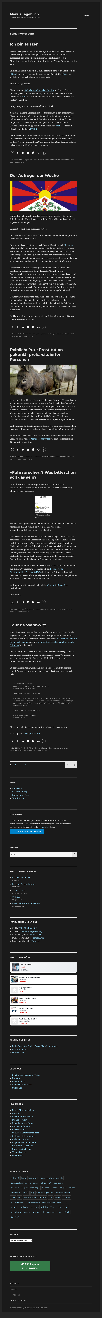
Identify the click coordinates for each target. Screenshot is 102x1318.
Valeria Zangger (19, 1155)
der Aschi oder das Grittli (38, 439)
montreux (15, 1196)
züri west (15, 1220)
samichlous (69, 456)
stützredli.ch (18, 1056)
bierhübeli (33, 1181)
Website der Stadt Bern (57, 585)
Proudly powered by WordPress (36, 1311)
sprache (63, 609)
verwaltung (16, 1215)
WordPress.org (19, 798)
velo (65, 1210)
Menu (87, 15)
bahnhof (38, 456)
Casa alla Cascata (19, 1052)
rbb (19, 1201)
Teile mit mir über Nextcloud (26, 831)
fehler (43, 1186)
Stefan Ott (17, 1091)
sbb (51, 1201)
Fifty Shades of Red (21, 877)
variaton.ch (17, 1158)
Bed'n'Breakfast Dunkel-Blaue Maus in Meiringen (35, 1049)
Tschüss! (16, 897)
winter (36, 1215)
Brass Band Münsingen (22, 1120)
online (59, 126)
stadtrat (69, 609)
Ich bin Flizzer (24, 44)
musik (26, 1196)
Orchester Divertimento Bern (25, 1136)
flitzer (40, 160)
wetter (27, 1215)
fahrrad (43, 748)
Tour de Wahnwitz (28, 625)
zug (59, 1215)
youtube (51, 1215)
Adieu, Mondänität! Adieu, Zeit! (26, 903)
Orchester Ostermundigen (24, 1139)
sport (65, 748)
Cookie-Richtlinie (18, 1304)
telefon (44, 1210)
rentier (62, 456)
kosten (55, 748)
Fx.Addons (15, 1298)
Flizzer (65, 74)
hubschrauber (59, 334)
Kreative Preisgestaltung (23, 884)
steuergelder (15, 750)
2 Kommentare (23, 612)
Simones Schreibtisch (22, 1088)
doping (37, 748)
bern (36, 160)
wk (43, 1215)
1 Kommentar (28, 336)
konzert (45, 1191)
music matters (18, 1133)
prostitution (54, 456)
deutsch (34, 1186)
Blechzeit (16, 1116)
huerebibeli (16, 1191)
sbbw (57, 1201)
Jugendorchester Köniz (22, 1126)
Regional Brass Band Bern (24, 1146)
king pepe (35, 1191)
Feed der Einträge (20, 792)
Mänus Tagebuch (24, 14)
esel (47, 456)
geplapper (58, 1186)
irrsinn (49, 748)
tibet (12, 336)
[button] (13, 153)
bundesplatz (17, 1186)
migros (63, 1191)
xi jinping (17, 336)
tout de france (28, 750)
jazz (25, 1191)
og (32, 1196)
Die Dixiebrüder (19, 1123)
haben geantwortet (32, 733)
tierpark (13, 459)
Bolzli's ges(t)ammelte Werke (26, 1078)
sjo (67, 1205)
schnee (66, 1201)
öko (58, 160)
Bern (24, 97)
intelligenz (44, 609)
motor (60, 748)
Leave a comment (17, 162)
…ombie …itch (18, 890)
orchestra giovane (20, 1142)
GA (50, 1186)
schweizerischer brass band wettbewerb (44, 1205)
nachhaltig (52, 160)
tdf (21, 750)
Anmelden (17, 788)
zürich (67, 1215)
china (39, 334)
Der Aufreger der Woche (34, 175)
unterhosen (69, 160)
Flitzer (13, 74)
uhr (59, 1210)
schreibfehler (54, 609)
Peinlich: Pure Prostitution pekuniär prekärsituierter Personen (36, 354)
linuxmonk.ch (18, 1084)
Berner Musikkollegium (23, 1113)
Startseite (14, 1287)
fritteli (23, 968)
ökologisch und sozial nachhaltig (39, 90)
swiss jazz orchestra (30, 1210)
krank (54, 1191)
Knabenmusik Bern (21, 1129)
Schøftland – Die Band (22, 1149)
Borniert (16, 1081)
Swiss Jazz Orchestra (21, 1152)
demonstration (47, 334)
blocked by (30, 1269)
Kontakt (44, 827)
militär (72, 334)
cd (26, 1186)
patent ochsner (63, 1196)
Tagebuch (28, 160)
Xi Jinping (68, 245)
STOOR (33, 129)
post (13, 1201)
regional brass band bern (35, 1201)
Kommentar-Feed (20, 795)
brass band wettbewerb (52, 1181)
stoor (63, 160)
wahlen (13, 612)
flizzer (45, 160)
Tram (52, 1210)
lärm (67, 334)
